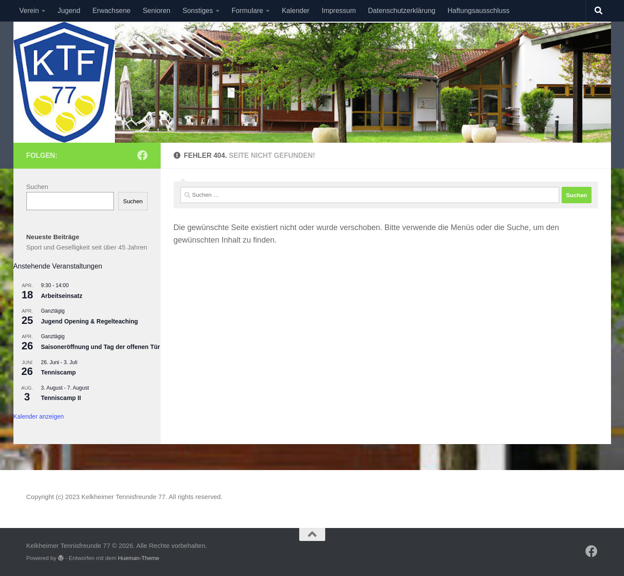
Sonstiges (197, 10)
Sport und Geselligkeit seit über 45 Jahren (86, 247)
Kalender (296, 10)
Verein (29, 10)
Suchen (37, 186)
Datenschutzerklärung (402, 10)
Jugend (69, 10)
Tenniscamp (58, 372)
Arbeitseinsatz (62, 295)
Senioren (156, 10)
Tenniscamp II (61, 397)
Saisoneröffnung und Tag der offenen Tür (100, 346)
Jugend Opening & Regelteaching (89, 321)
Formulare (247, 10)
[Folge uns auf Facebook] (142, 155)
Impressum (339, 10)
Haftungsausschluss (478, 10)
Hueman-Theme (138, 558)
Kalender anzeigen (38, 416)
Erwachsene (111, 10)
